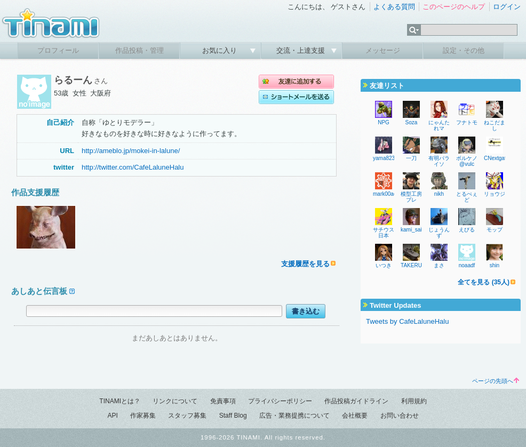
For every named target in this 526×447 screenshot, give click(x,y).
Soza (411, 122)
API (112, 415)
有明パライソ (439, 161)
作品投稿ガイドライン (356, 401)
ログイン (507, 7)
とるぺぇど (466, 197)
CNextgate (496, 158)
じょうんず (439, 232)
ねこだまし (494, 125)
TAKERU (411, 265)
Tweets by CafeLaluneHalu (407, 321)
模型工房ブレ (411, 197)
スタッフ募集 (187, 415)
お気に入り (220, 50)
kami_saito (413, 230)
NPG (383, 122)
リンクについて (175, 401)
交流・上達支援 (301, 50)
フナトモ (466, 122)
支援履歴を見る (305, 264)
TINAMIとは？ (119, 401)
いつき (384, 265)
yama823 (384, 158)
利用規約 (414, 401)
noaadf (467, 265)
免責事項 (223, 401)
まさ (439, 265)
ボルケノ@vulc (466, 161)
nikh (439, 194)
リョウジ (494, 194)
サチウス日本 (383, 232)
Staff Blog (233, 415)
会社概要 (355, 415)
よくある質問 (394, 7)
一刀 (411, 158)
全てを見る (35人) (483, 282)
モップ (495, 230)
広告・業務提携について (294, 415)
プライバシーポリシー (280, 401)
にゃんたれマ (439, 125)
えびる (467, 230)
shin (494, 265)
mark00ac (384, 194)
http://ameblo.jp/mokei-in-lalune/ (131, 151)
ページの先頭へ (495, 381)
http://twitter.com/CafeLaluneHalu (133, 167)
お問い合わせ (399, 415)
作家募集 (143, 415)
